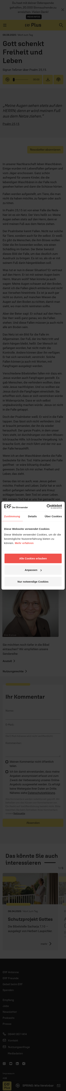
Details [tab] (32, 516)
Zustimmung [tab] (12, 516)
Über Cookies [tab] (53, 516)
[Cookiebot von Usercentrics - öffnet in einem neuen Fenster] (47, 506)
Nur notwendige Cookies (33, 581)
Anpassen (33, 569)
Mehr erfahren (24, 542)
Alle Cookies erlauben (33, 558)
